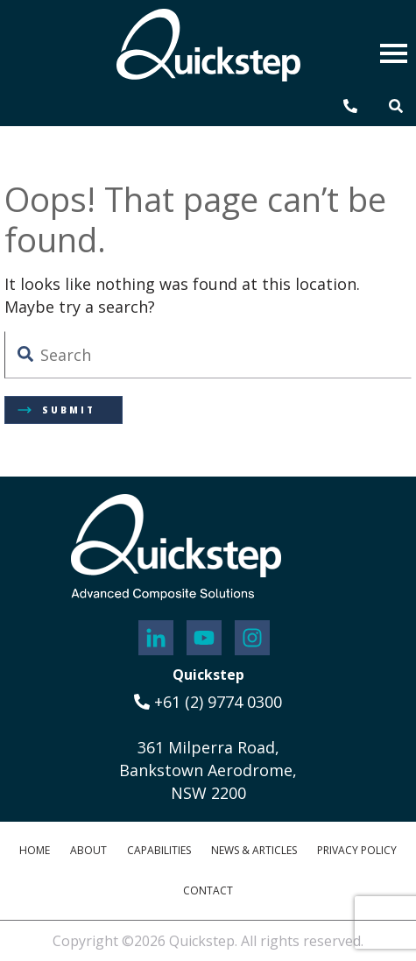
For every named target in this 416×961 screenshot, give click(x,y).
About (88, 850)
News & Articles (254, 850)
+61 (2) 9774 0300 (208, 701)
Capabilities (159, 850)
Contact (208, 890)
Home (34, 850)
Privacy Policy (357, 850)
